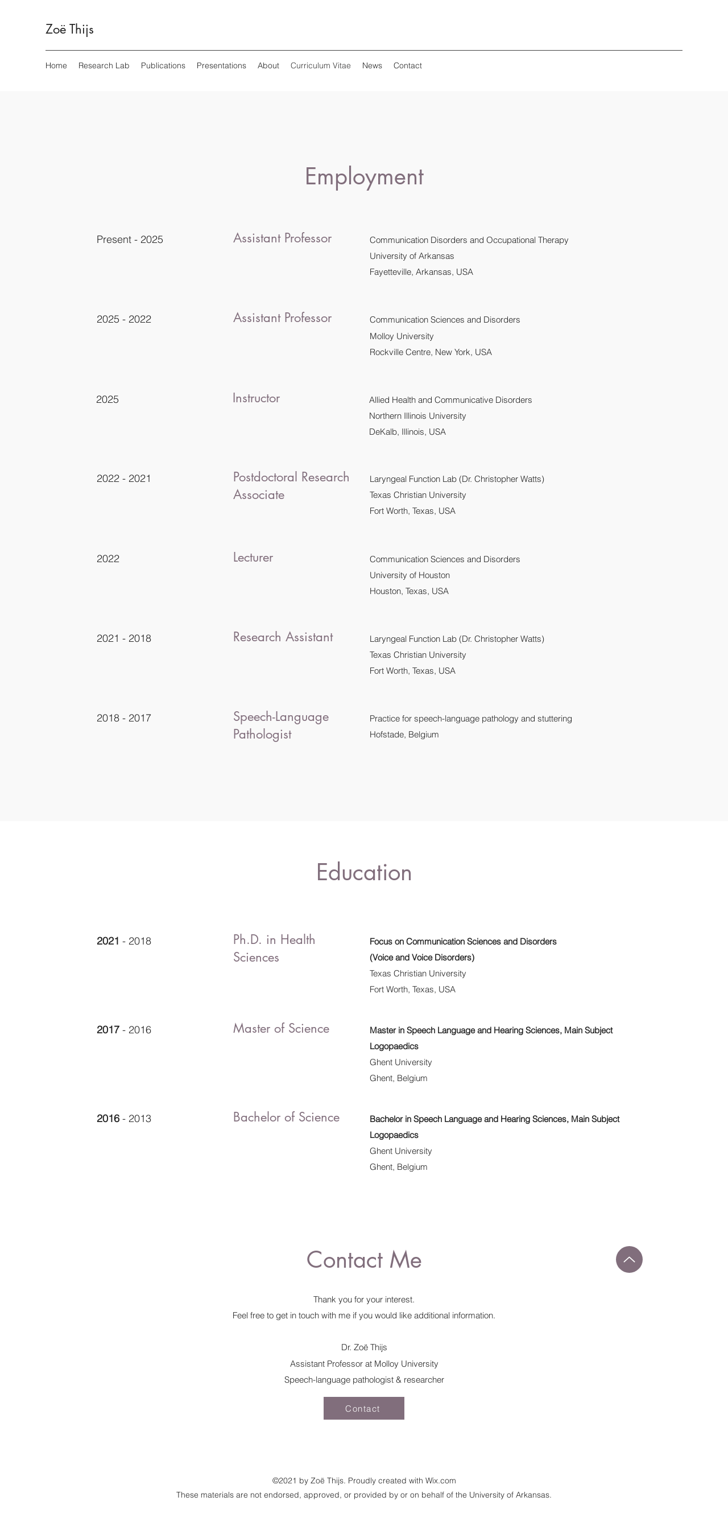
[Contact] (364, 1408)
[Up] (629, 1259)
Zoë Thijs (70, 29)
